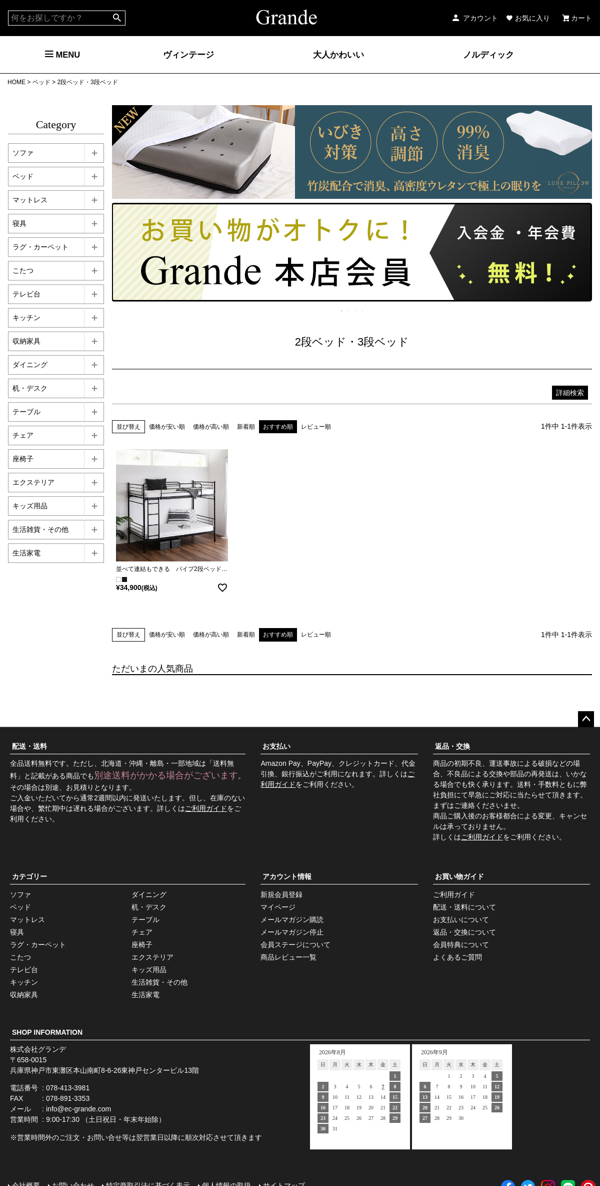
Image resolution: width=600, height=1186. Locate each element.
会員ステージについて (295, 945)
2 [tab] (349, 310)
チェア (142, 932)
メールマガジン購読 (292, 920)
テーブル (146, 920)
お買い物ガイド (459, 876)
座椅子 (142, 945)
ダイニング (149, 895)
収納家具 (24, 995)
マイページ (278, 907)
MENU (62, 54)
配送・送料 (29, 746)
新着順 (246, 426)
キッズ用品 (149, 970)
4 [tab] (363, 310)
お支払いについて (461, 920)
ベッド (41, 82)
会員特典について (461, 945)
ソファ (20, 895)
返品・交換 (452, 746)
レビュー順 (316, 426)
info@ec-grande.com (78, 1109)
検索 (117, 18)
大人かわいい (338, 54)
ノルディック (488, 54)
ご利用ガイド (206, 808)
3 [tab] (356, 310)
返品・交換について (464, 932)
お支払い (276, 746)
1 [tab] (342, 310)
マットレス (27, 920)
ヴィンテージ (188, 54)
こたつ (20, 957)
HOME (17, 82)
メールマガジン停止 (292, 932)
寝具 (17, 932)
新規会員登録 (281, 895)
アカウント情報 (287, 876)
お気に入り (528, 18)
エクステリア (153, 957)
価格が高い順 (211, 426)
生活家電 (146, 995)
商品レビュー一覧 (288, 957)
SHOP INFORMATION (47, 1032)
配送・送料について (464, 907)
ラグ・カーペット (38, 945)
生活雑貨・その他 (160, 982)
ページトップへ (586, 719)
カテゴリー (29, 876)
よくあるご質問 (457, 957)
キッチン (24, 982)
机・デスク (149, 907)
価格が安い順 (167, 426)
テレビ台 (24, 970)
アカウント (474, 18)
